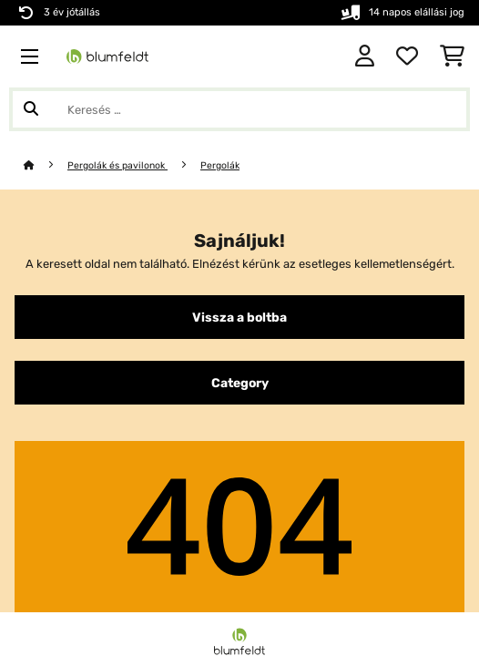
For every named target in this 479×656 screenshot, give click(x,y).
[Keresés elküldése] (31, 109)
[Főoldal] (45, 165)
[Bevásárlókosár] (452, 56)
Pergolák (220, 165)
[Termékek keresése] (239, 109)
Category (240, 382)
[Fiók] (364, 56)
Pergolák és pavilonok (117, 165)
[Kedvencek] (407, 56)
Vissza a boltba (239, 317)
